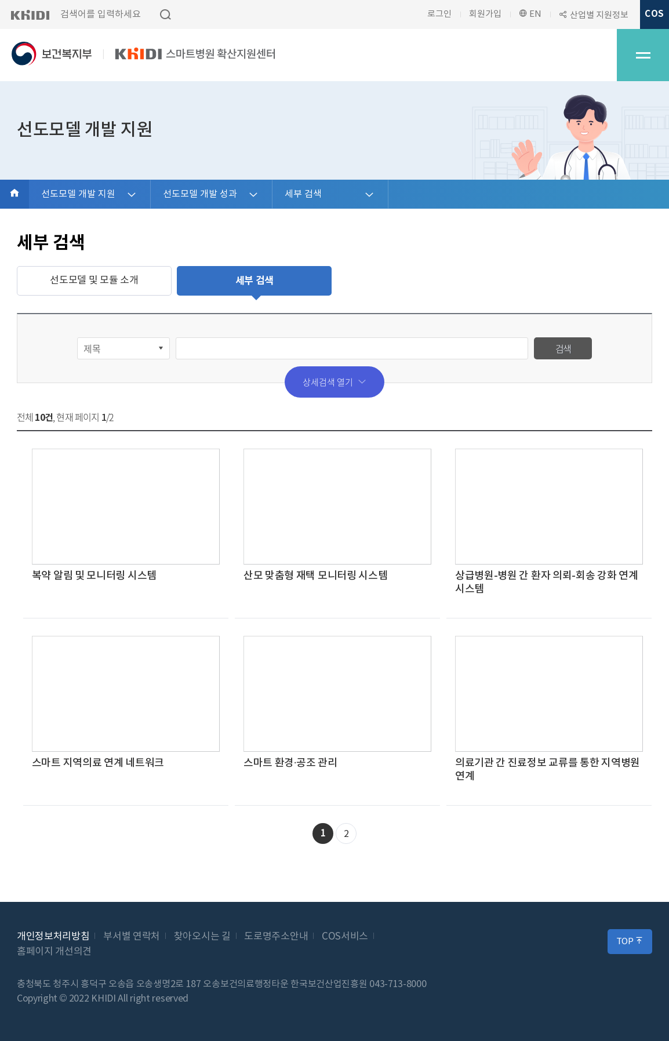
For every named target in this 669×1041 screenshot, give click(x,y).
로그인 (439, 14)
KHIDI (30, 14)
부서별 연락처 (131, 936)
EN (530, 14)
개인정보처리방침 (53, 936)
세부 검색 (303, 194)
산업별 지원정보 (599, 15)
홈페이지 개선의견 (54, 952)
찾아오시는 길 (202, 936)
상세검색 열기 (334, 382)
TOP (630, 941)
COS (654, 14)
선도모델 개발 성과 (200, 194)
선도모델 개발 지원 (78, 194)
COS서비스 (345, 936)
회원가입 (485, 14)
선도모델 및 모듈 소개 (94, 280)
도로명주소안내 (276, 936)
